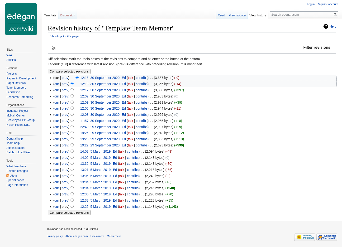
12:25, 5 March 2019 (95, 206)
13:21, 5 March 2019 (95, 170)
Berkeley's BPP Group (20, 120)
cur (56, 84)
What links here (16, 166)
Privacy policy (55, 236)
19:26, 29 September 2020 (100, 133)
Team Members (16, 87)
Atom (13, 175)
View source (237, 15)
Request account (327, 4)
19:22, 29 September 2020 (100, 145)
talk (130, 78)
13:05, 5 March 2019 (95, 176)
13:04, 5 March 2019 (95, 182)
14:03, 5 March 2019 (95, 151)
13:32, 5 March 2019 (95, 163)
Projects (11, 73)
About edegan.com (77, 236)
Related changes (17, 171)
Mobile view (114, 236)
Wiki (9, 55)
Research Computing (19, 97)
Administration (15, 148)
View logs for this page (65, 36)
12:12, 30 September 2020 (100, 90)
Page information (17, 185)
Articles (11, 60)
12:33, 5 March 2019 (95, 200)
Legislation (13, 92)
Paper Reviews (16, 83)
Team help (12, 143)
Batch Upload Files (18, 152)
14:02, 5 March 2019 (95, 158)
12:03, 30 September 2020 (100, 114)
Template (50, 15)
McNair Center (15, 115)
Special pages (15, 180)
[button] (192, 47)
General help (14, 138)
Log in (311, 4)
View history (257, 15)
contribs (141, 78)
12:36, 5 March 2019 (95, 194)
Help (332, 26)
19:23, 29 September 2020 (100, 139)
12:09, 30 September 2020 (100, 96)
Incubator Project (17, 110)
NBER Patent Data (18, 124)
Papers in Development (21, 78)
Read (221, 15)
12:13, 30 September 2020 (100, 78)
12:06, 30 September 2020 (100, 108)
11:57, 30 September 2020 (100, 121)
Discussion (67, 15)
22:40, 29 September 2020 (100, 127)
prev (65, 78)
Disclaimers (97, 236)
